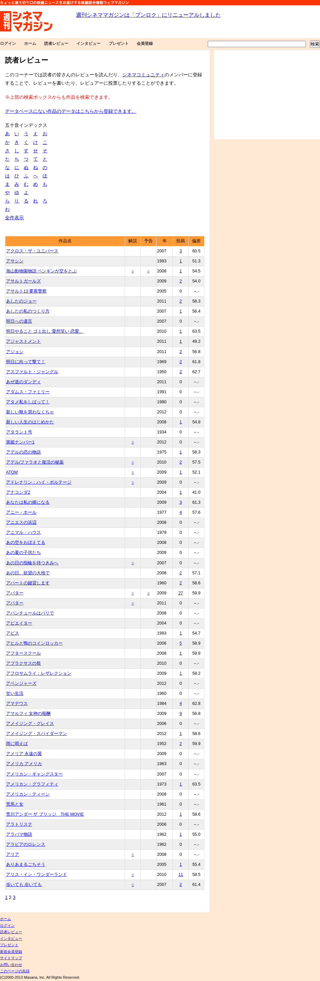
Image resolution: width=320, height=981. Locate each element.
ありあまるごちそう (25, 864)
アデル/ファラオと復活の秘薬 (35, 462)
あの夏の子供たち (23, 552)
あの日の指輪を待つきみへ (32, 563)
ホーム (30, 43)
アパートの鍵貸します (28, 583)
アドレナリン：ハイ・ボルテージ (38, 482)
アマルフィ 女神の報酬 (28, 713)
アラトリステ (19, 824)
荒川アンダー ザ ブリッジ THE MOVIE (45, 814)
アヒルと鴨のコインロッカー (34, 643)
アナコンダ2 (18, 492)
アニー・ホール (21, 512)
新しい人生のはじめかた (30, 422)
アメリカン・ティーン (28, 794)
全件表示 (14, 217)
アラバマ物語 (19, 834)
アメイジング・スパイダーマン (36, 733)
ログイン (8, 43)
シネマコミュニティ (143, 74)
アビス (12, 633)
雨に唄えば (17, 743)
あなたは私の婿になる (28, 502)
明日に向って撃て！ (25, 361)
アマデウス (17, 703)
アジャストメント (23, 341)
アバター (14, 593)
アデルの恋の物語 (23, 452)
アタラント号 (19, 432)
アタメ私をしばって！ (28, 402)
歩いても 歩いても (24, 884)
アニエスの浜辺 (21, 522)
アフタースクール (23, 653)
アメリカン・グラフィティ (32, 784)
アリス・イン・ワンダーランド (36, 874)
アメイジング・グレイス (30, 723)
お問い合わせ (11, 965)
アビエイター (19, 623)
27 (180, 593)
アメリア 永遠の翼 (24, 753)
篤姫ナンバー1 (20, 442)
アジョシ (14, 351)
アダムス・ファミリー (28, 392)
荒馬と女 (14, 804)
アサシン (14, 261)
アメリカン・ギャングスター (34, 774)
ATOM (12, 472)
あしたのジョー (21, 301)
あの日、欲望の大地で (28, 573)
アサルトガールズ (23, 281)
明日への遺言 (19, 321)
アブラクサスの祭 (23, 663)
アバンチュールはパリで (30, 613)
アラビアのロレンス (25, 844)
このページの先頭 (14, 971)
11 (180, 874)
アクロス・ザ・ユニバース (32, 251)
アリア (12, 854)
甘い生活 (14, 693)
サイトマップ (11, 958)
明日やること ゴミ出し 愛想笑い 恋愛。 (44, 331)
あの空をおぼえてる (25, 542)
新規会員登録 (11, 952)
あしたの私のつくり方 (28, 311)
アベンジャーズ (21, 683)
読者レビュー (56, 43)
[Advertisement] (267, 95)
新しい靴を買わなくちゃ (30, 412)
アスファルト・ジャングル (32, 372)
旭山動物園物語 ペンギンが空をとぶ (41, 271)
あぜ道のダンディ (23, 382)
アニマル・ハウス (23, 532)
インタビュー (88, 43)
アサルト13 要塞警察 (26, 291)
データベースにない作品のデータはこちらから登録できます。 (70, 111)
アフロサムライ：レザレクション (38, 673)
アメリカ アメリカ (24, 763)
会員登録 (145, 43)
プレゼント (119, 43)
